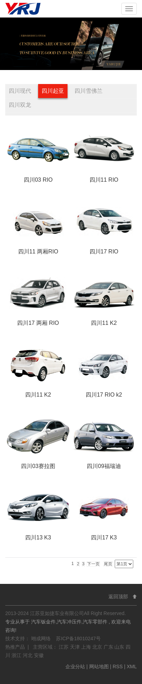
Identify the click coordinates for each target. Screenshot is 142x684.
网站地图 (99, 666)
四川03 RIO (38, 180)
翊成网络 (41, 638)
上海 (86, 647)
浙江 (17, 655)
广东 (109, 647)
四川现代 (20, 91)
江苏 (64, 647)
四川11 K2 (104, 323)
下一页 (93, 563)
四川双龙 (20, 105)
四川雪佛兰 (88, 91)
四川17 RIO (104, 251)
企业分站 (75, 666)
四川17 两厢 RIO (38, 323)
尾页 (108, 563)
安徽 (39, 655)
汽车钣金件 (43, 621)
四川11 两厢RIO (38, 251)
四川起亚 (53, 91)
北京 (98, 647)
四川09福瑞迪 (104, 466)
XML (132, 666)
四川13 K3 (38, 537)
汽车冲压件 (69, 621)
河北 (28, 655)
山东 (120, 647)
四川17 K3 (104, 537)
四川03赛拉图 (38, 466)
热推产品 (15, 647)
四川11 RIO (104, 180)
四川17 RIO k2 (104, 395)
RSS (118, 666)
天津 (75, 647)
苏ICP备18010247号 (78, 638)
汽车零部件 (95, 621)
